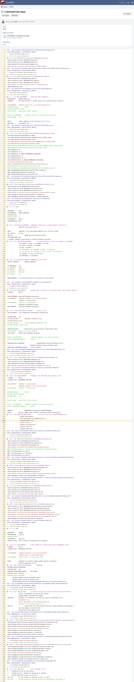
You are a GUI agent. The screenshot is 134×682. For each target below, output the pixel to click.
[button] (132, 2)
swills (15, 22)
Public (16, 15)
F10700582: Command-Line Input (18, 36)
